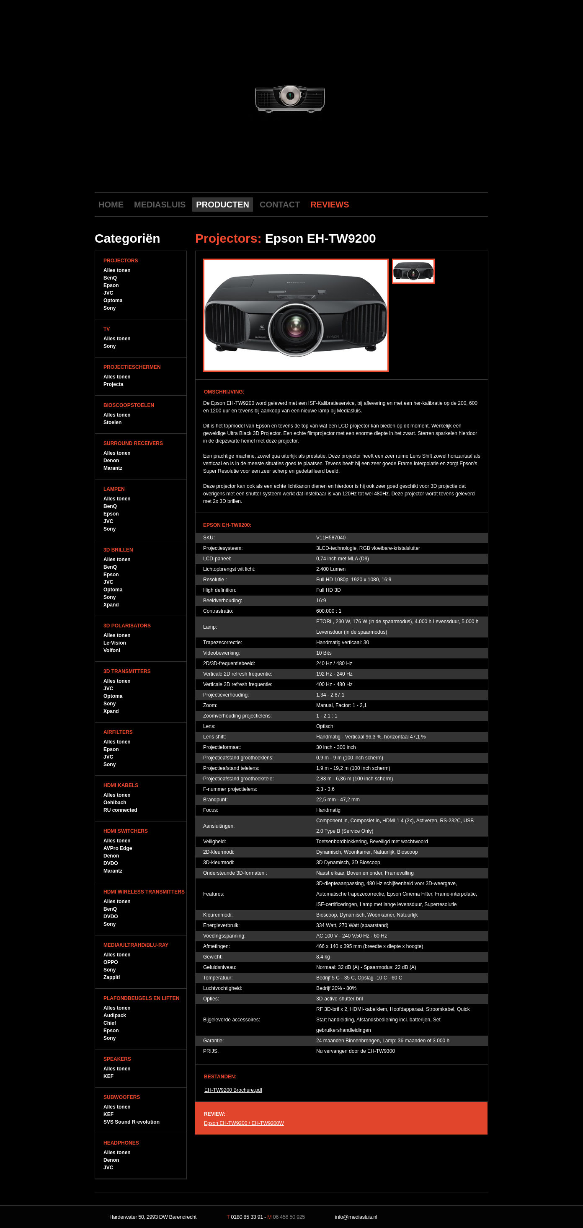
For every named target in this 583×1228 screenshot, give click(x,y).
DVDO (110, 863)
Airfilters (118, 732)
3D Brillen (118, 550)
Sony (109, 308)
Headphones (121, 1143)
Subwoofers (121, 1097)
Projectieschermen (132, 367)
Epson (111, 285)
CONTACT (280, 204)
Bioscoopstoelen (128, 405)
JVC (108, 293)
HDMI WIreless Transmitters (144, 892)
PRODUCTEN (222, 204)
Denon (111, 461)
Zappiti (111, 977)
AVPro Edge (117, 848)
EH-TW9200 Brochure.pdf (233, 1090)
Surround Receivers (133, 443)
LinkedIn (480, 204)
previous (216, 97)
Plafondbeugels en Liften (141, 998)
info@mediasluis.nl (356, 1217)
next (365, 97)
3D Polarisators (127, 626)
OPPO (110, 962)
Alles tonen (117, 270)
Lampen (114, 489)
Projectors (120, 261)
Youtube (441, 204)
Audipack (114, 1015)
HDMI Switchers (125, 831)
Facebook (454, 204)
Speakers (117, 1059)
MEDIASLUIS (160, 204)
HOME (111, 204)
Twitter (467, 204)
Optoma (112, 300)
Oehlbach (114, 803)
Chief (109, 1023)
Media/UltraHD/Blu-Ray (135, 945)
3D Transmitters (127, 671)
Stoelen (112, 422)
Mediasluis (292, 45)
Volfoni (111, 650)
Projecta (113, 384)
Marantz (112, 468)
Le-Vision (114, 643)
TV (106, 329)
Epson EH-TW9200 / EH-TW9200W (244, 1123)
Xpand (111, 605)
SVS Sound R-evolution (131, 1122)
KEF (108, 1076)
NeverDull (461, 1217)
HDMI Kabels (120, 785)
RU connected (120, 810)
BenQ (110, 278)
